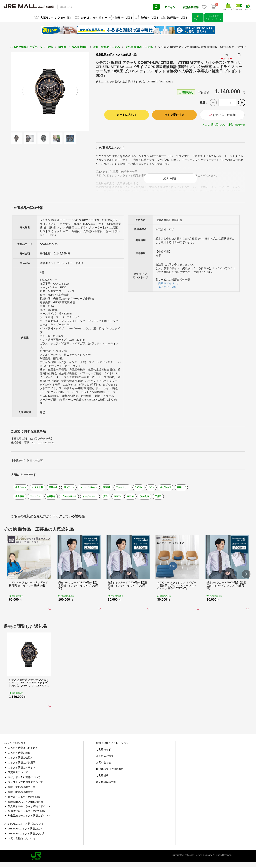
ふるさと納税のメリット (21, 772)
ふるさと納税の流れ (19, 757)
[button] (246, 576)
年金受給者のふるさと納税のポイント (29, 820)
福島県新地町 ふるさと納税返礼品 (116, 54)
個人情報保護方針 (106, 787)
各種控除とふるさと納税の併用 (25, 806)
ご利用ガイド (103, 754)
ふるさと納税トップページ (27, 46)
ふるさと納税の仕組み (20, 762)
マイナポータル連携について (24, 782)
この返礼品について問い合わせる (225, 124)
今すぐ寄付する (174, 114)
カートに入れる (127, 114)
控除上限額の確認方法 (20, 797)
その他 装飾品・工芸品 (139, 46)
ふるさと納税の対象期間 (21, 767)
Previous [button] (20, 91)
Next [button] (79, 91)
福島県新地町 (80, 46)
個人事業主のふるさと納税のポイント (29, 811)
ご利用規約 (102, 780)
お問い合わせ (103, 767)
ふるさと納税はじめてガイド (24, 752)
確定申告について (18, 777)
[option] (50, 91)
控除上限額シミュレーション (112, 747)
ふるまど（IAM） (168, 289)
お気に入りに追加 (222, 114)
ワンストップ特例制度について (25, 787)
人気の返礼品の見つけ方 (21, 843)
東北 (50, 46)
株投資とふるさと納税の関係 (24, 801)
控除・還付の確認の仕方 (21, 792)
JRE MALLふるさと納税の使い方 (26, 838)
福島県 (62, 46)
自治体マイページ (169, 285)
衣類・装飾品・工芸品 (106, 46)
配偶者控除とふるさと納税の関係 (26, 815)
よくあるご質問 (105, 761)
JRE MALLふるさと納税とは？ (25, 833)
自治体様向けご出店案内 (110, 774)
